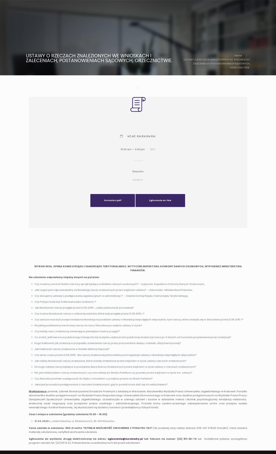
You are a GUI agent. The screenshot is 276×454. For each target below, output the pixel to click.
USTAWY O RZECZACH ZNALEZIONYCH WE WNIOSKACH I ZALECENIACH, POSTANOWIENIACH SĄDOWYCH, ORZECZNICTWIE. (217, 63)
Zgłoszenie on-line (160, 200)
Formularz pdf (112, 200)
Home (238, 55)
